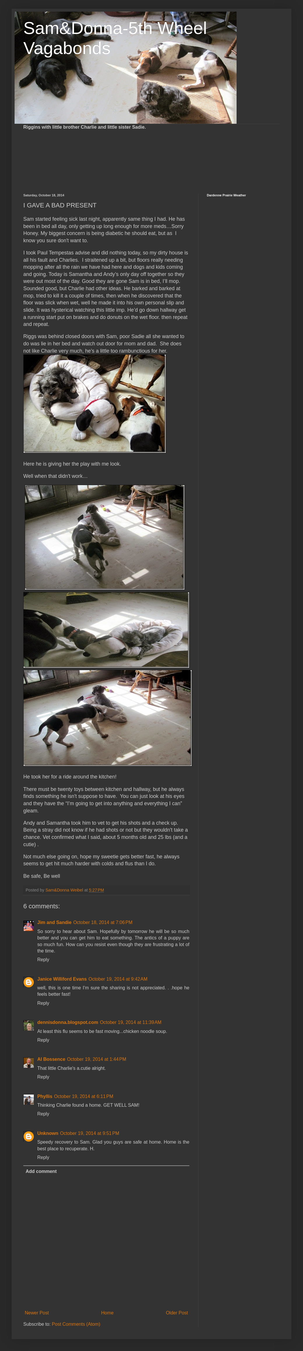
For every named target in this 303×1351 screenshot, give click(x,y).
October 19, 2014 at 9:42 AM (118, 979)
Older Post (177, 1312)
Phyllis (44, 1096)
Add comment (41, 1171)
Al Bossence (51, 1059)
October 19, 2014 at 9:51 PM (89, 1133)
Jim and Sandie (54, 922)
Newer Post (37, 1312)
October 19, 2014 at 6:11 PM (83, 1096)
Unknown (47, 1133)
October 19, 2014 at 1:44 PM (96, 1059)
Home (107, 1312)
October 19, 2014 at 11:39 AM (130, 1022)
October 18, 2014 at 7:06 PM (102, 922)
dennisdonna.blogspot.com (67, 1022)
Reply (43, 959)
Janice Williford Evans (62, 979)
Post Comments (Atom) (76, 1324)
